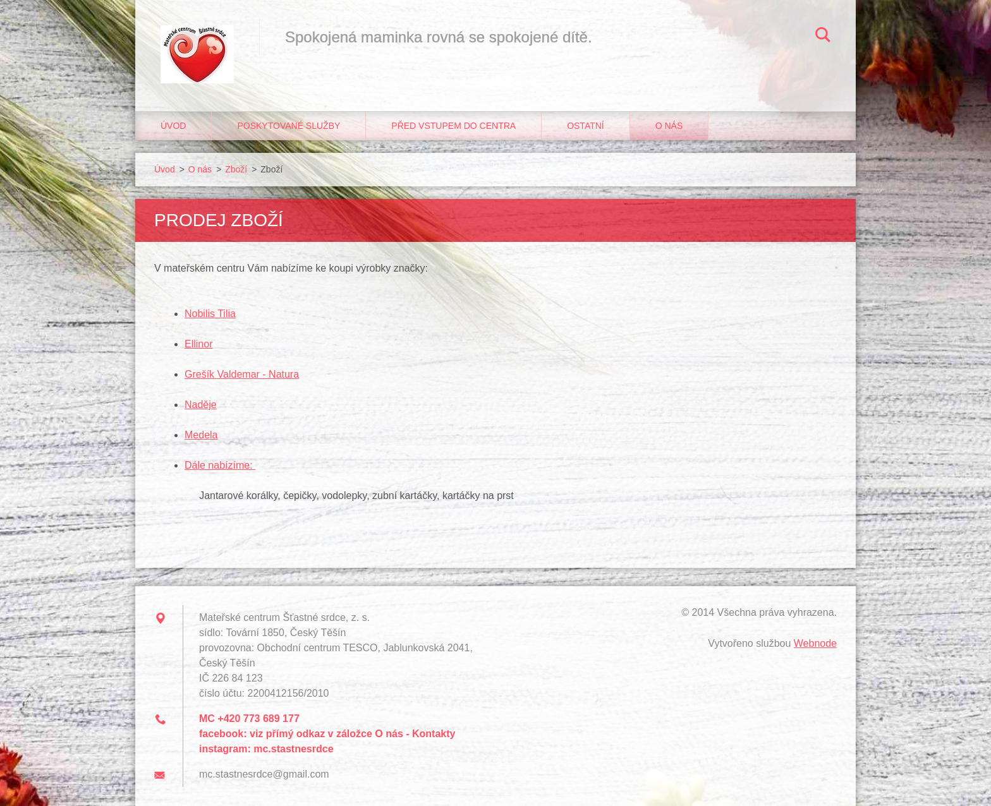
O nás (669, 126)
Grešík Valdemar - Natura (242, 374)
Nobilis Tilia (210, 313)
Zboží (236, 169)
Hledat (822, 36)
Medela (201, 435)
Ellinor (198, 344)
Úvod (173, 126)
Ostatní (585, 126)
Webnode (815, 643)
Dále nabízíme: (220, 465)
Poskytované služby (288, 126)
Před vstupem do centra (453, 126)
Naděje (201, 404)
